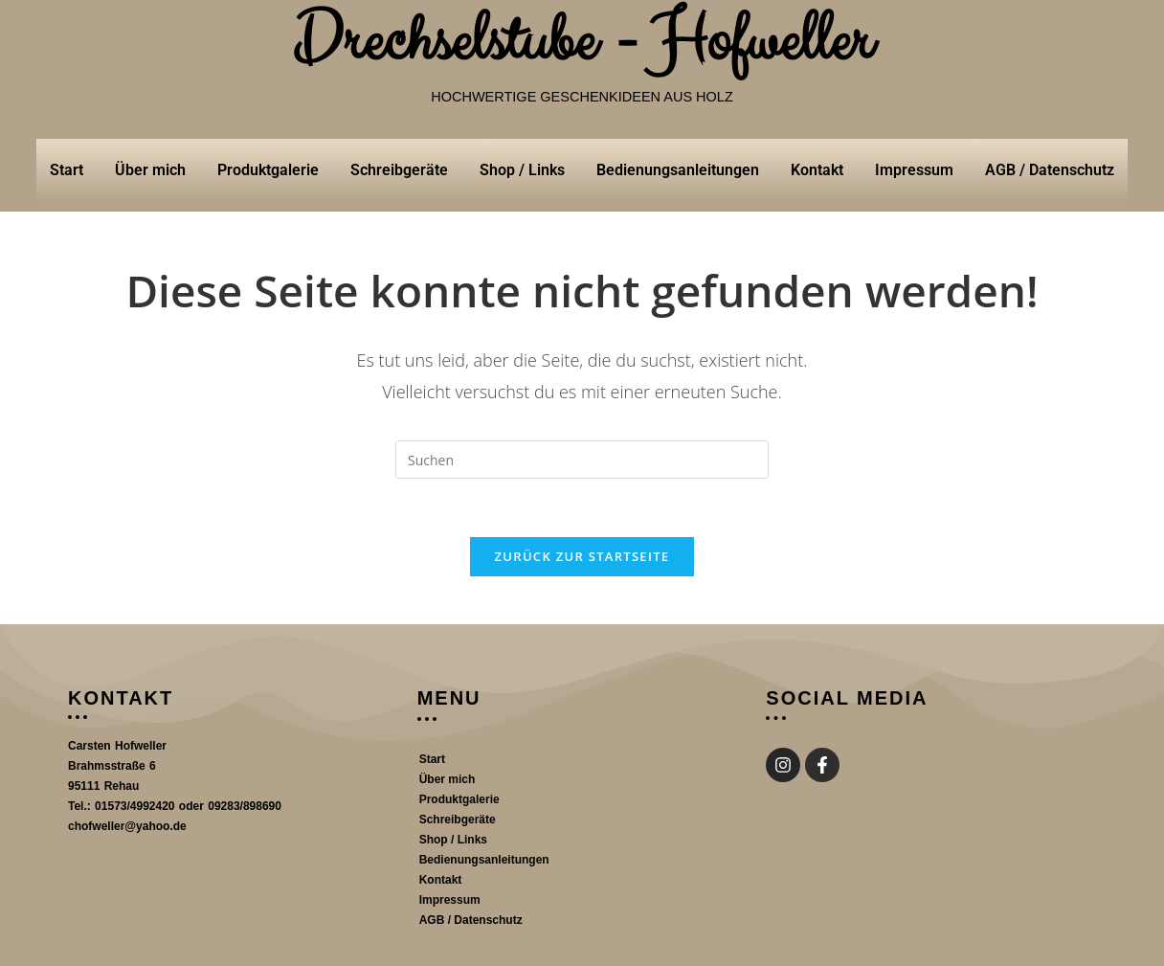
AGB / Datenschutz (1049, 170)
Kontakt (817, 170)
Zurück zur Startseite (582, 556)
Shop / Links (522, 170)
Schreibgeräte (399, 170)
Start (66, 170)
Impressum (914, 170)
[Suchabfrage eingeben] (582, 459)
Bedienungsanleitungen (677, 170)
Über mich (150, 170)
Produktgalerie (268, 170)
